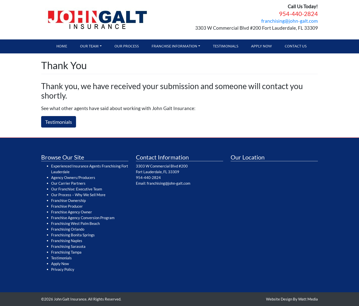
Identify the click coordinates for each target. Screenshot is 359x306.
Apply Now (261, 46)
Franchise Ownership (68, 200)
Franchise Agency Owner (71, 212)
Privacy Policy (62, 269)
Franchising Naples (66, 240)
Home (61, 46)
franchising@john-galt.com (289, 21)
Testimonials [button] (58, 122)
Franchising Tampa (66, 252)
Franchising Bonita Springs (73, 235)
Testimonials (225, 46)
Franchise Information (174, 46)
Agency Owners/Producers (73, 177)
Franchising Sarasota (68, 246)
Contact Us (296, 46)
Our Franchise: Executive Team (76, 189)
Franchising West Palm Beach (75, 223)
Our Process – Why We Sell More (78, 194)
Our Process (126, 46)
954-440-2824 (298, 13)
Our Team (89, 46)
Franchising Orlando (67, 229)
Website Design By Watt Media (292, 299)
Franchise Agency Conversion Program (82, 217)
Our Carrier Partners (68, 183)
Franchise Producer (67, 206)
